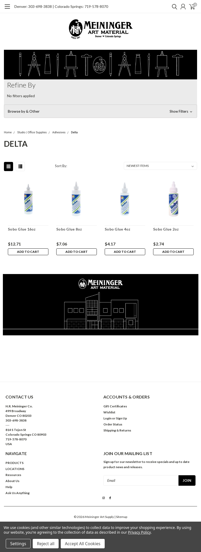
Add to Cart (28, 252)
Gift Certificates (115, 406)
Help (8, 487)
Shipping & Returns (117, 430)
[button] (100, 111)
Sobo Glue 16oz (22, 229)
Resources (13, 475)
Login (107, 418)
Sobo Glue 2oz (166, 229)
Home (8, 132)
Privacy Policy (139, 532)
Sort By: (61, 166)
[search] (173, 6)
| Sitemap (120, 517)
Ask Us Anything (17, 493)
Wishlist (109, 412)
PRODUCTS (14, 463)
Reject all (45, 543)
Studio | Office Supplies (32, 132)
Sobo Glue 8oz (69, 229)
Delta (74, 132)
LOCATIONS (14, 469)
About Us (12, 481)
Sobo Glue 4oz (117, 229)
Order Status (112, 424)
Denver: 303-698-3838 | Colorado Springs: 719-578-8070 (61, 6)
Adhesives (58, 132)
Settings (18, 543)
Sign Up (121, 418)
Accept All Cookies (82, 543)
